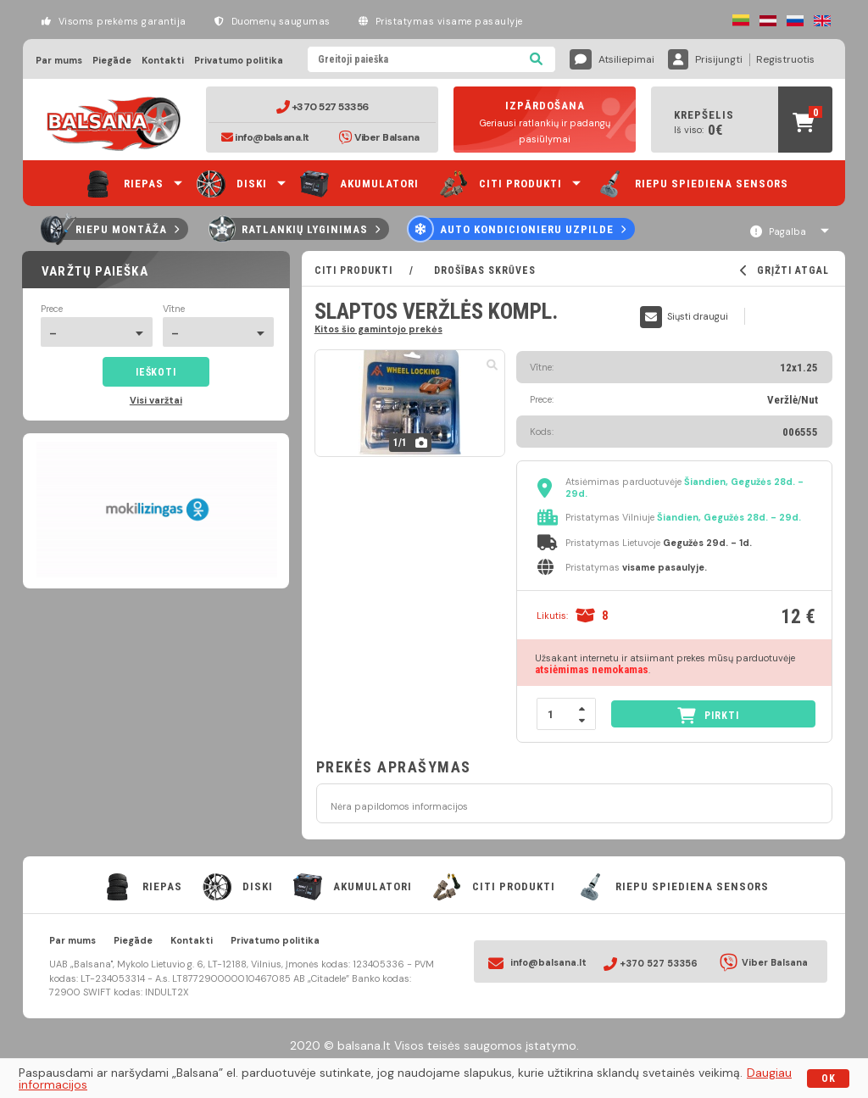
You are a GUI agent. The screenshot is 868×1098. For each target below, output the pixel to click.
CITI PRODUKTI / (372, 270)
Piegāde (111, 60)
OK (828, 1078)
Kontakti (163, 60)
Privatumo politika (238, 60)
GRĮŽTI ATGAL (784, 270)
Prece (52, 309)
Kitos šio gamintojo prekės (378, 328)
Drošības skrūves (483, 270)
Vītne (174, 309)
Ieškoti (155, 372)
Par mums (59, 60)
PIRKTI (708, 715)
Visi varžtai (156, 400)
